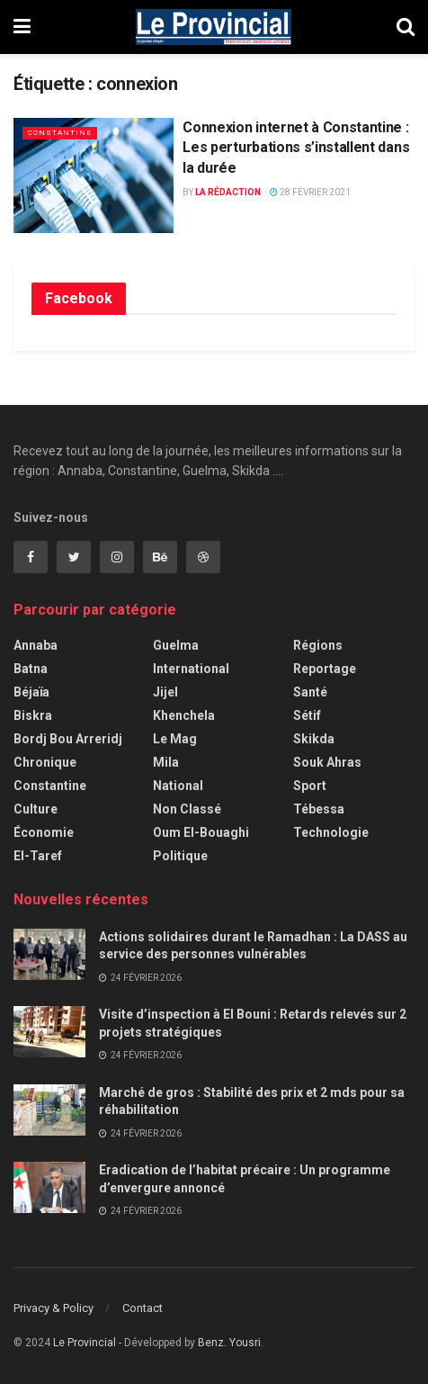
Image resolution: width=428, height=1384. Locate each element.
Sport (309, 785)
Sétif (307, 715)
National (178, 785)
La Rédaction (228, 192)
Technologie (331, 832)
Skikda (313, 739)
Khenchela (184, 715)
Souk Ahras (327, 762)
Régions (318, 645)
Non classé (187, 809)
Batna (30, 668)
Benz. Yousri (229, 1342)
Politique (180, 856)
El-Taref (37, 856)
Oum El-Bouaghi (201, 832)
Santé (310, 692)
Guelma (176, 645)
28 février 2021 (310, 192)
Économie (43, 832)
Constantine (60, 133)
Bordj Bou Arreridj (67, 739)
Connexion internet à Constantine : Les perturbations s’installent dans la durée (296, 147)
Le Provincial (84, 1342)
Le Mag (175, 739)
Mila (166, 762)
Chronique (44, 762)
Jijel (165, 692)
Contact (142, 1308)
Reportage (324, 668)
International (191, 668)
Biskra (32, 715)
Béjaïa (31, 692)
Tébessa (318, 809)
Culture (35, 809)
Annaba (35, 645)
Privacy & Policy (53, 1308)
